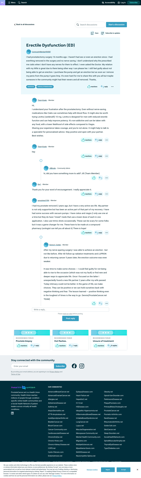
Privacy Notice (54, 372)
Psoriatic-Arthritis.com (113, 414)
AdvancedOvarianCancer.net (59, 395)
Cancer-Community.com (57, 429)
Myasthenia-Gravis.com (85, 448)
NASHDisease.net (83, 452)
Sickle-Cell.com (110, 426)
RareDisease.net (110, 418)
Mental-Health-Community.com (88, 437)
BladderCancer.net (55, 422)
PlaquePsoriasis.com (112, 403)
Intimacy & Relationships (45, 86)
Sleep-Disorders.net (111, 433)
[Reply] (104, 86)
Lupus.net (80, 426)
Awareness (31, 86)
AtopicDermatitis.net (56, 411)
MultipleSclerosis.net (84, 444)
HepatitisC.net (81, 399)
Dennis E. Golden (55, 245)
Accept (123, 469)
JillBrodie (52, 168)
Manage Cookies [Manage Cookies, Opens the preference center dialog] (92, 469)
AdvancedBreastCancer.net (58, 392)
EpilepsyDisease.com (84, 392)
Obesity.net (108, 392)
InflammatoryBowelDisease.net (88, 414)
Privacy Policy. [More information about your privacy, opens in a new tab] (57, 476)
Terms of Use (15, 374)
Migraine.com (81, 441)
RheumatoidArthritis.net (113, 422)
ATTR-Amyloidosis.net (56, 414)
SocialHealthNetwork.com (114, 437)
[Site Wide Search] (22, 2)
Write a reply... (40, 309)
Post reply (70, 318)
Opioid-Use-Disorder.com (114, 395)
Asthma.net (52, 407)
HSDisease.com (82, 407)
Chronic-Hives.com (55, 441)
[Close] (137, 469)
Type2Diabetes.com (112, 448)
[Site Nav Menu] (12, 2)
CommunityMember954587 (41, 52)
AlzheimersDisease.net (57, 403)
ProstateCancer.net (111, 411)
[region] (70, 470)
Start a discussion (116, 24)
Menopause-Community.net (87, 433)
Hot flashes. (60, 341)
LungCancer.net (82, 422)
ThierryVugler (42, 100)
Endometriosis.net (55, 456)
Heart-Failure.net (82, 395)
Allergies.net (53, 399)
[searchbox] (92, 24)
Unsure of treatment (103, 341)
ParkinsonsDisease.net (113, 399)
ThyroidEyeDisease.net (113, 444)
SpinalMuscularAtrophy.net (114, 441)
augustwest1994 (43, 200)
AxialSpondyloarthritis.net (58, 418)
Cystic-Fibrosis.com (55, 452)
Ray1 (39, 184)
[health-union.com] (23, 387)
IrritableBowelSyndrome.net (87, 418)
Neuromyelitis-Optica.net (85, 456)
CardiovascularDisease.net (58, 433)
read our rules (67, 314)
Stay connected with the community (33, 360)
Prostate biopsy (24, 341)
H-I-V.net (79, 403)
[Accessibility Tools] (108, 2)
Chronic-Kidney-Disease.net (59, 444)
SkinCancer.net (110, 429)
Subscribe (133, 3)
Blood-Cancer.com (55, 426)
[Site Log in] (121, 2)
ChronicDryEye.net (55, 437)
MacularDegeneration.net (86, 429)
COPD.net (52, 448)
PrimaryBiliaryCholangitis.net (115, 407)
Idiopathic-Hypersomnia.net (87, 411)
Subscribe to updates (110, 33)
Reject (108, 469)
